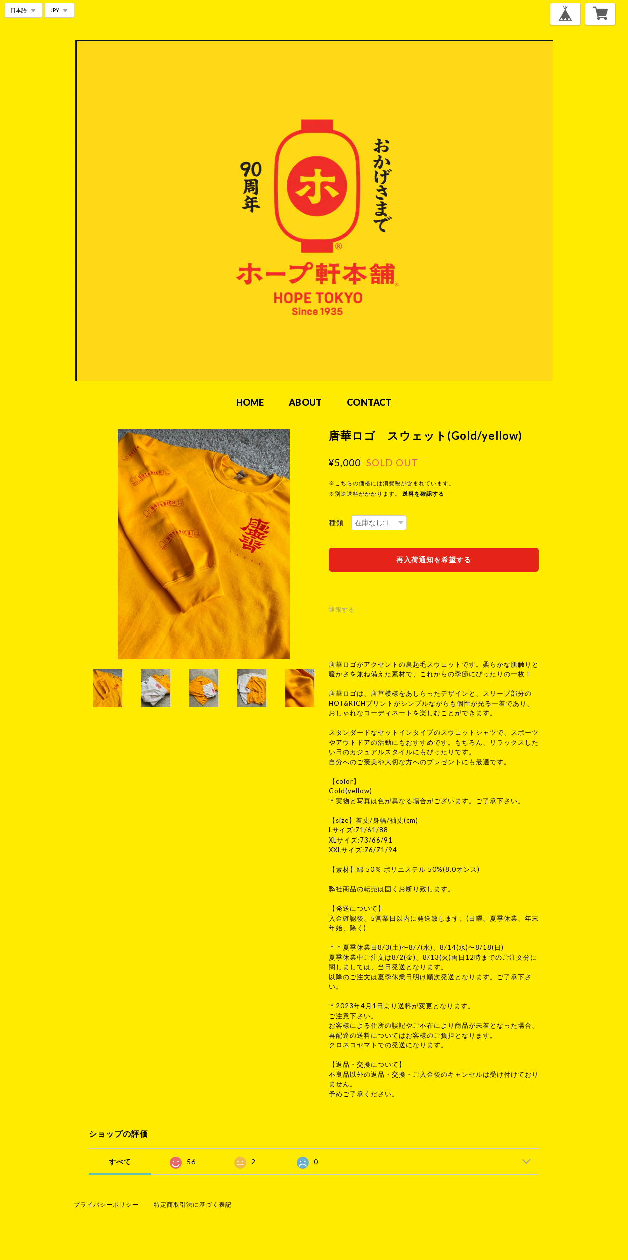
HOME (250, 402)
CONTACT (369, 402)
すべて (120, 1161)
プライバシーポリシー (106, 1204)
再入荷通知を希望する (434, 559)
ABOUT (305, 402)
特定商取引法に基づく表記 (193, 1204)
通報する (342, 609)
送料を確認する (423, 493)
